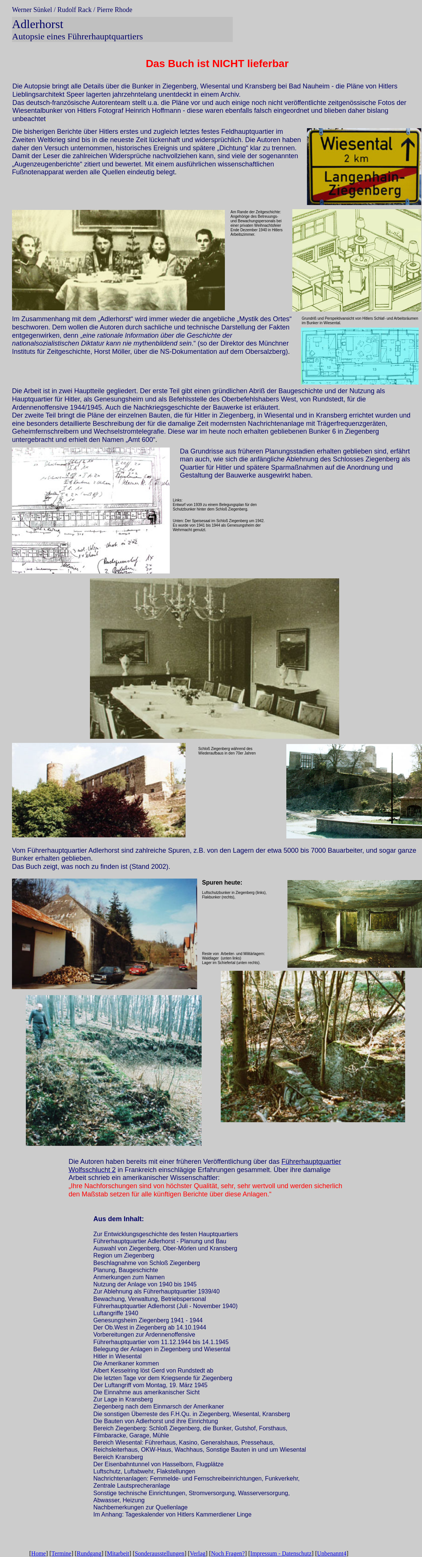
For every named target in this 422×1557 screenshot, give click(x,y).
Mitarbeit (118, 1553)
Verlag (198, 1553)
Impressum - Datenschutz (281, 1553)
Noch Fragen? (228, 1553)
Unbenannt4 (331, 1553)
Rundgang (89, 1553)
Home (38, 1553)
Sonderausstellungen (159, 1553)
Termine (61, 1553)
